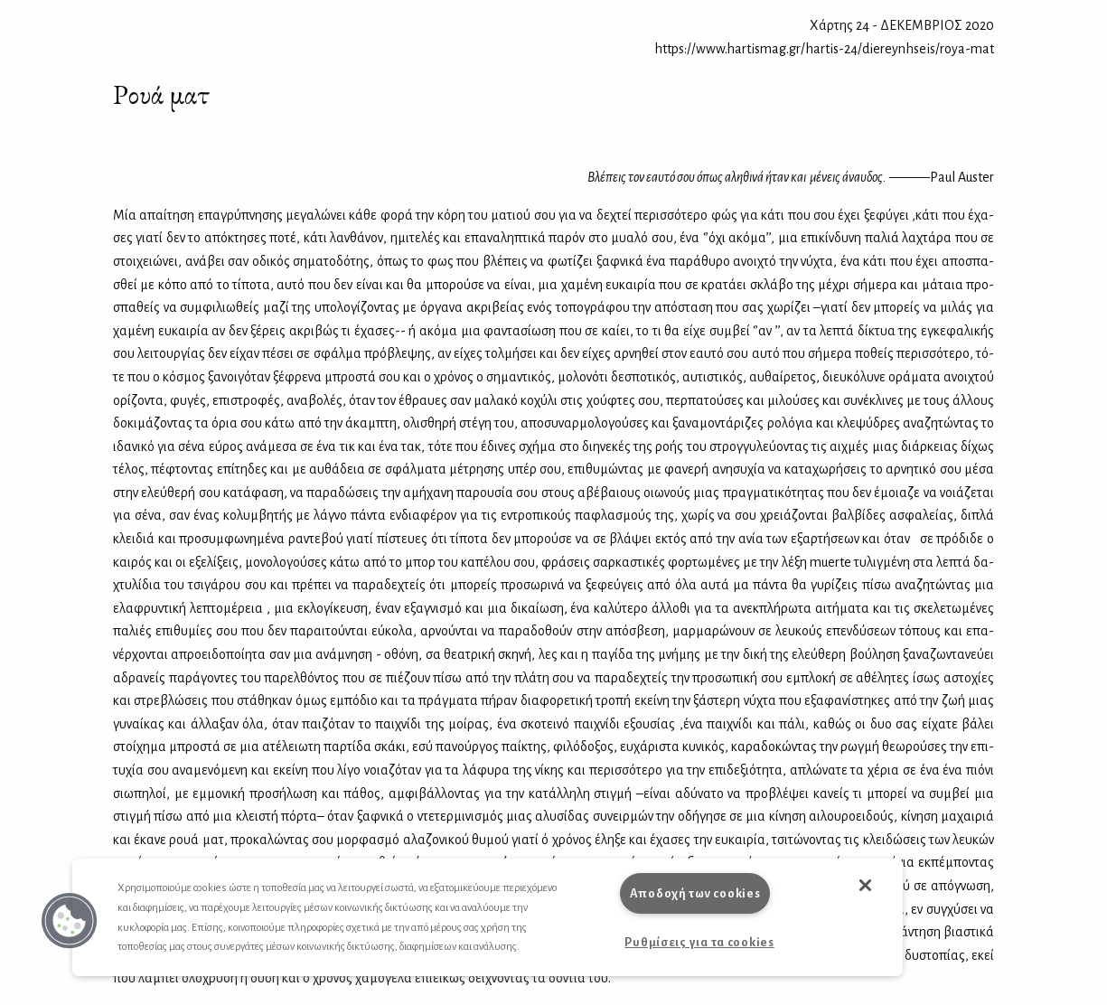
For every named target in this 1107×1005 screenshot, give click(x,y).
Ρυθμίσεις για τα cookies (699, 942)
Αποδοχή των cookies (695, 893)
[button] (70, 921)
